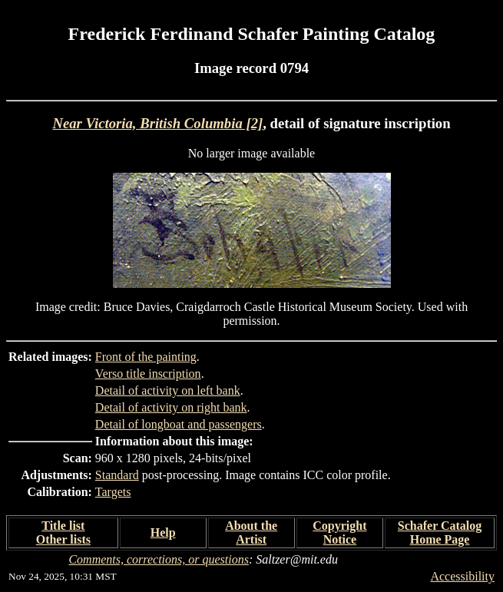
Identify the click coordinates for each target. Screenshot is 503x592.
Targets (113, 491)
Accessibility (462, 576)
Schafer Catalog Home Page (439, 532)
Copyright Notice (339, 532)
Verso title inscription (148, 373)
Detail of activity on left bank (167, 390)
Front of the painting (146, 356)
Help (163, 532)
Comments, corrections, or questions (158, 559)
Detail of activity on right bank (171, 407)
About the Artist (251, 532)
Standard (117, 474)
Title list (62, 525)
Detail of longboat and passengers (178, 424)
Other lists (63, 539)
